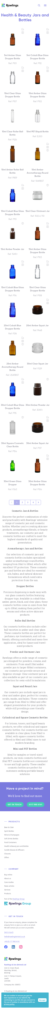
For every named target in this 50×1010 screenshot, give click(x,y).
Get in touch (8, 932)
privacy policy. (9, 1004)
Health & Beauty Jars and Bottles (16, 846)
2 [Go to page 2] (22, 502)
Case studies (9, 882)
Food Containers (10, 842)
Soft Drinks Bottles (11, 838)
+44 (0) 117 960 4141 (12, 941)
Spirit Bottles (9, 831)
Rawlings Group (19, 899)
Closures (7, 854)
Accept (42, 1000)
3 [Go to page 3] (27, 502)
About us (7, 878)
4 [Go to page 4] (33, 502)
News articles (9, 886)
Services (7, 890)
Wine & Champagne (11, 835)
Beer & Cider (9, 827)
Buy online (8, 875)
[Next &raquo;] (38, 502)
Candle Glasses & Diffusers (14, 850)
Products (7, 893)
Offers (6, 857)
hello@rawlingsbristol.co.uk (14, 936)
